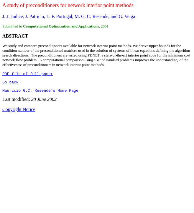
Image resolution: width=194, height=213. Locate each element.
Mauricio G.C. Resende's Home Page (40, 93)
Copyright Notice (18, 111)
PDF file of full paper (27, 74)
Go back (10, 83)
